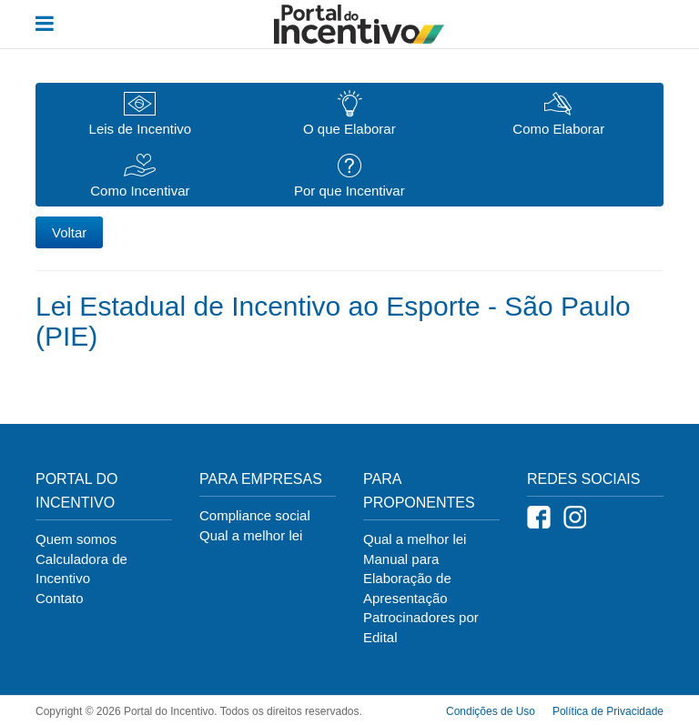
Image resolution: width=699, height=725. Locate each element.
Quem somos (75, 539)
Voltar (69, 232)
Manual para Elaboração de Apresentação (407, 578)
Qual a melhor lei (250, 535)
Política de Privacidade (608, 711)
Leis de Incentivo (140, 114)
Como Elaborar (558, 114)
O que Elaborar (349, 113)
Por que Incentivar (349, 176)
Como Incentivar (139, 176)
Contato (59, 598)
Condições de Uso (490, 711)
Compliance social (254, 515)
